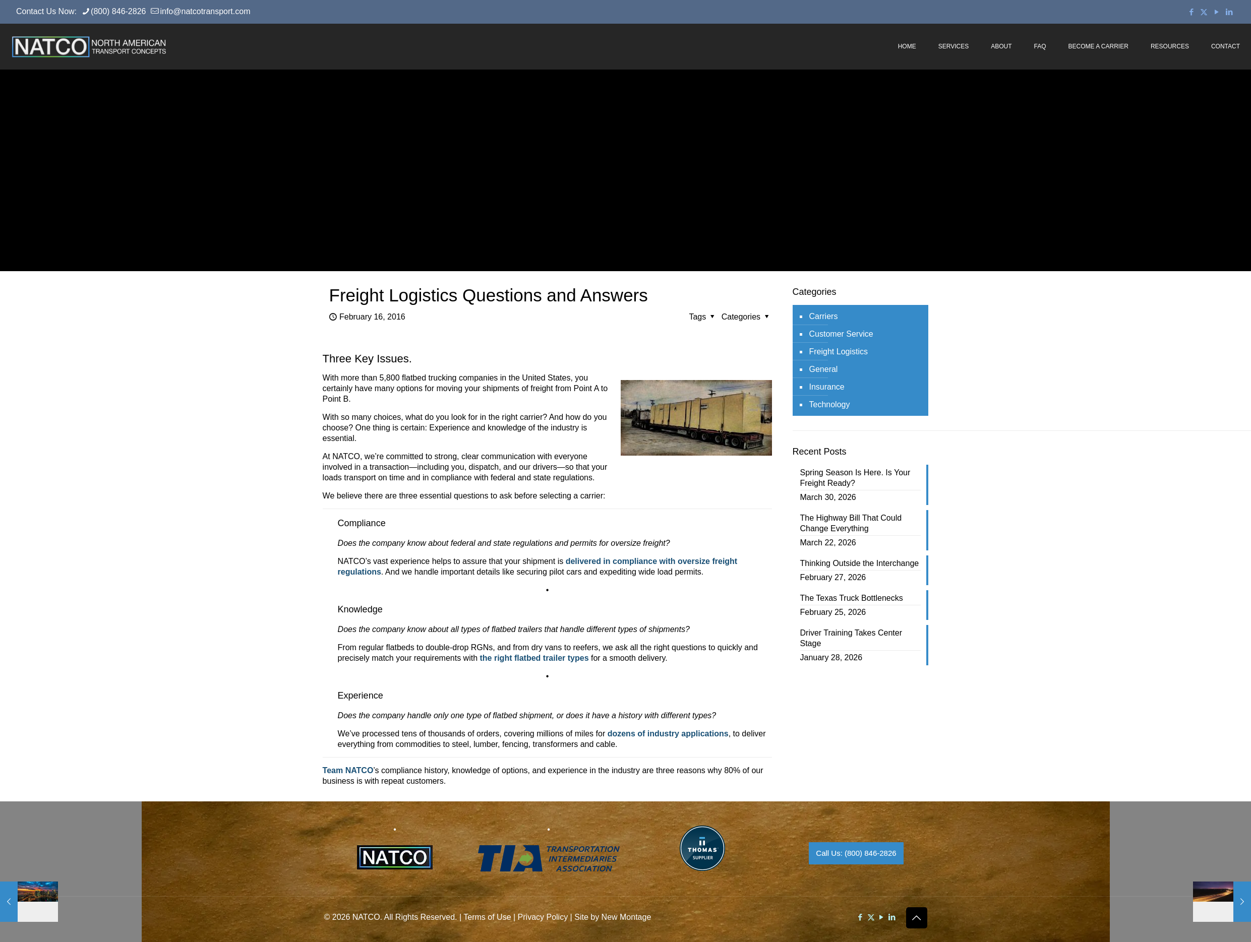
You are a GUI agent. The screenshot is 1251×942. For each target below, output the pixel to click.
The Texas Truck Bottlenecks (851, 598)
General (823, 369)
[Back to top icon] (916, 917)
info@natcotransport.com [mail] (205, 11)
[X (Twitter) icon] (1204, 12)
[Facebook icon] (1191, 12)
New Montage (626, 917)
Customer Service (841, 334)
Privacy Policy (543, 917)
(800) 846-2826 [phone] (118, 11)
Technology (829, 404)
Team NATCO (348, 770)
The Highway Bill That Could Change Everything (851, 523)
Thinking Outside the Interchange (859, 563)
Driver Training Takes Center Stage (851, 638)
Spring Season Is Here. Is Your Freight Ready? (855, 477)
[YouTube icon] (1216, 12)
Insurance (827, 387)
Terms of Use (487, 917)
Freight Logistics (838, 351)
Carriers (823, 316)
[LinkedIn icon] (1229, 12)
